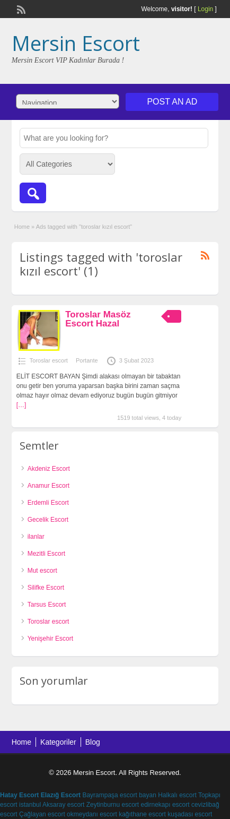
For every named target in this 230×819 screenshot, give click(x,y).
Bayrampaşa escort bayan (119, 795)
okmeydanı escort (92, 814)
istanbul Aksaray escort (51, 804)
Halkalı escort (177, 795)
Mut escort (42, 570)
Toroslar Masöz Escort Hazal (97, 319)
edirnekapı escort (165, 804)
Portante (87, 360)
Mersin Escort (76, 43)
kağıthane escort (142, 814)
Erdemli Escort (48, 502)
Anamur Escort (48, 485)
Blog (92, 742)
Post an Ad (172, 101)
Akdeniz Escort (49, 468)
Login (205, 9)
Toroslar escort (49, 360)
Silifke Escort (46, 587)
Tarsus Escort (47, 604)
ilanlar (36, 536)
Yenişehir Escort (50, 638)
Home (22, 226)
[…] (21, 405)
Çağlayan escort (42, 814)
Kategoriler (58, 742)
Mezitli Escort (46, 553)
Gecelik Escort (48, 519)
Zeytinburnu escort (112, 804)
